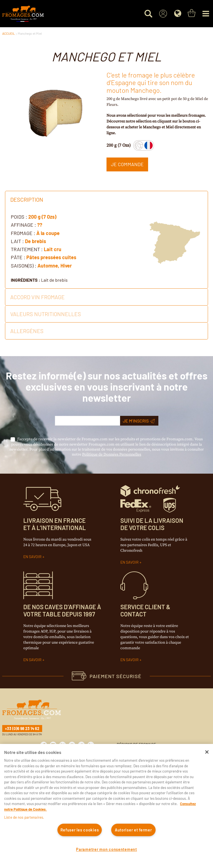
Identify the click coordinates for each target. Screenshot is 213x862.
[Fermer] (207, 752)
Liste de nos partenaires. (24, 817)
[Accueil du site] (23, 14)
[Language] (177, 13)
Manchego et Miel (30, 33)
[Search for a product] (148, 13)
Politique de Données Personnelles (111, 454)
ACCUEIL (8, 33)
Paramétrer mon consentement (106, 849)
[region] (106, 803)
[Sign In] (163, 13)
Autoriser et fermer (133, 830)
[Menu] (205, 13)
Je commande (127, 164)
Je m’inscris (139, 421)
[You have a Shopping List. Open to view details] (192, 13)
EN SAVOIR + (33, 556)
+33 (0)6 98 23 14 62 (22, 728)
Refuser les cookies (79, 830)
